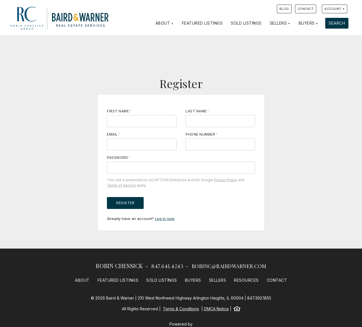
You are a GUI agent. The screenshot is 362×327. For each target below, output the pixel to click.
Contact (306, 9)
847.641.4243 (167, 266)
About (163, 23)
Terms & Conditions (181, 308)
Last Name (196, 111)
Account (332, 9)
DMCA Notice (216, 308)
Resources (246, 280)
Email (112, 134)
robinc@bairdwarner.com (229, 266)
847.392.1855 (259, 298)
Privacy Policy (225, 180)
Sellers (278, 23)
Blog (284, 9)
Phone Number (200, 134)
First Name (118, 111)
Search (337, 23)
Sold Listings (246, 23)
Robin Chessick (119, 266)
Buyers (307, 23)
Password (117, 157)
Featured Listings (202, 23)
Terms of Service (121, 185)
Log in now (164, 218)
